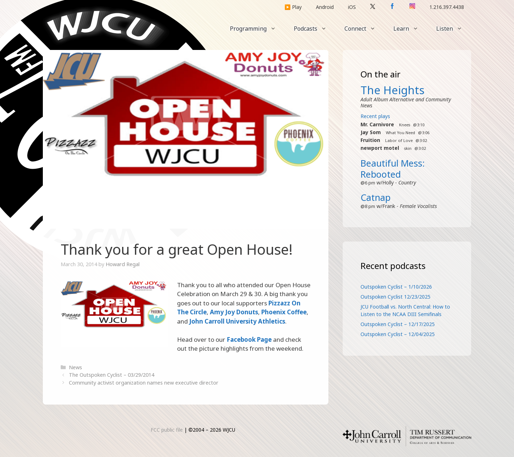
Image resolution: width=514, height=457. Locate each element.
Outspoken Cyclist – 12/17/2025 (398, 324)
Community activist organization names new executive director (143, 382)
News (75, 367)
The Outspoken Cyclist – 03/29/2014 (111, 374)
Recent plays (375, 116)
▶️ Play (293, 7)
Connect (364, 28)
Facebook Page (249, 339)
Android (325, 7)
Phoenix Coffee (284, 312)
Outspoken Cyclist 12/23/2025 (395, 296)
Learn (410, 28)
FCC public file (167, 429)
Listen (453, 28)
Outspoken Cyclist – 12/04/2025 (398, 334)
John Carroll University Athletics (237, 321)
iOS (352, 7)
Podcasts (315, 28)
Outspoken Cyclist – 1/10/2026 (396, 286)
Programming (257, 28)
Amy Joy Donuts (234, 312)
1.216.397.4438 (446, 7)
